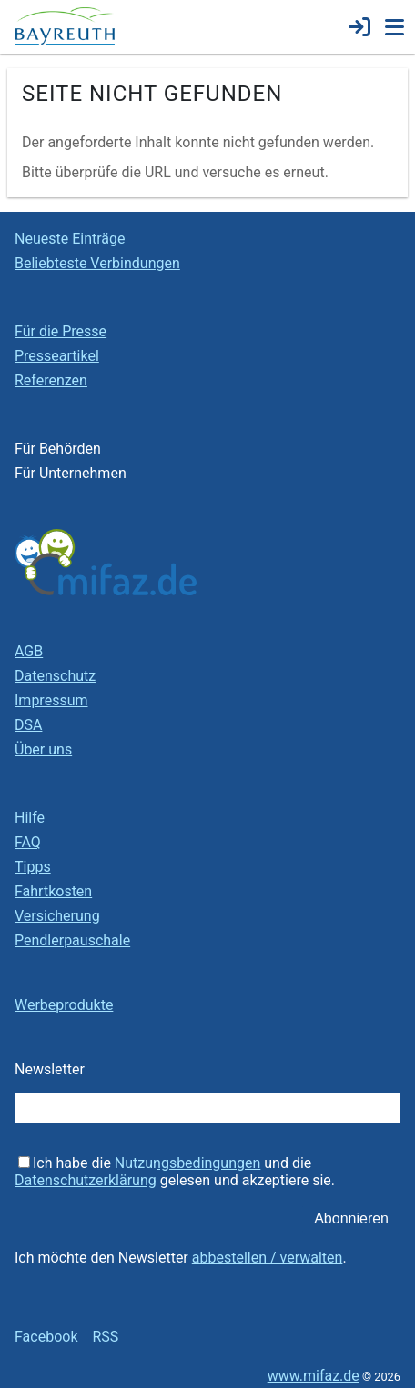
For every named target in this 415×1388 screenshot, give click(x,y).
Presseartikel (57, 355)
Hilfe (30, 817)
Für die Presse (60, 331)
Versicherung (57, 915)
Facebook (46, 1336)
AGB (29, 651)
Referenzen (51, 380)
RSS (105, 1336)
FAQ (28, 842)
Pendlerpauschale (72, 940)
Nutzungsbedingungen (187, 1163)
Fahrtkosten (53, 891)
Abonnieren (351, 1218)
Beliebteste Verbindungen (97, 263)
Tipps (33, 866)
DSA (28, 725)
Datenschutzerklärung (86, 1180)
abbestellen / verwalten (267, 1257)
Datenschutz (55, 675)
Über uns (43, 749)
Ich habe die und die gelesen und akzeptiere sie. (175, 1172)
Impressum (51, 700)
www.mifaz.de (313, 1375)
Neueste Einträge (70, 238)
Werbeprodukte (64, 1005)
